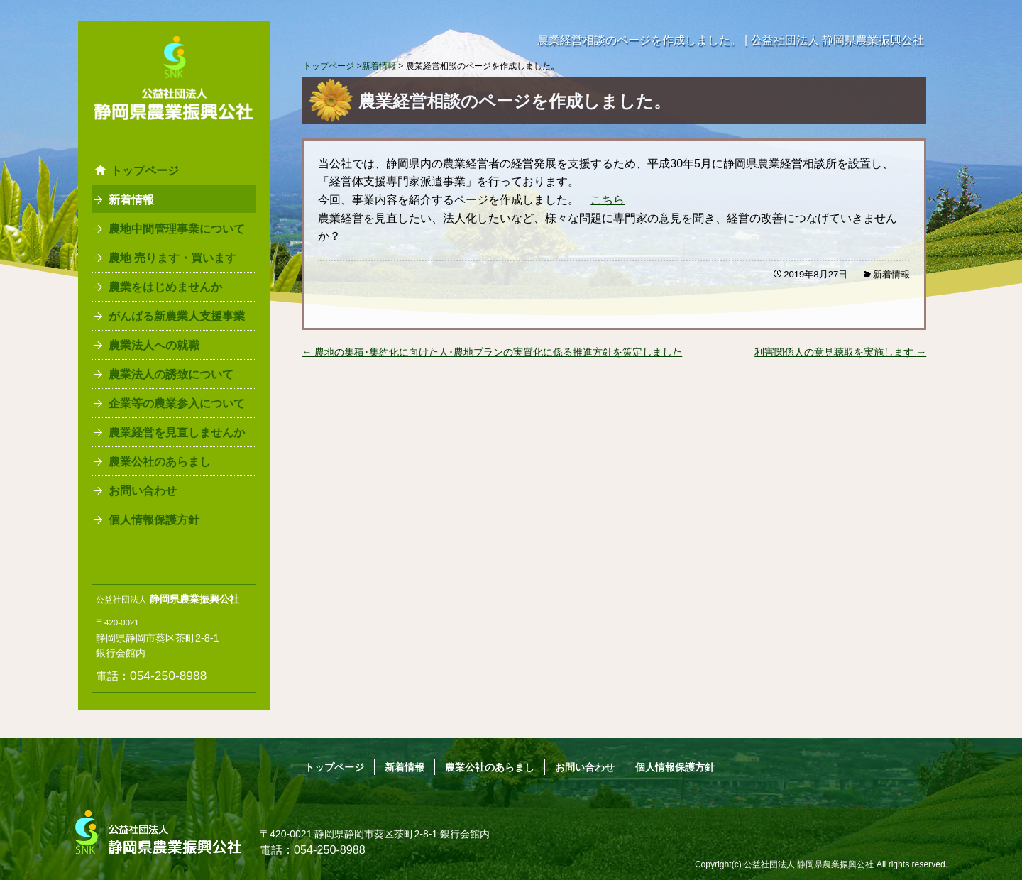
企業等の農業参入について (177, 403)
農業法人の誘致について (171, 374)
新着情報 (131, 200)
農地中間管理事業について (177, 229)
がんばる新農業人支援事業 (177, 316)
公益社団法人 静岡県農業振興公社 (809, 864)
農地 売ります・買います (172, 258)
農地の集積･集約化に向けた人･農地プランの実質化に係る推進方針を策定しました (492, 352)
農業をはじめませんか (165, 287)
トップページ (145, 171)
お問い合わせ (143, 491)
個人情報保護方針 (154, 520)
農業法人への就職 (154, 345)
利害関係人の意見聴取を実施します (840, 352)
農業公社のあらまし (160, 462)
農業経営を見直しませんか (177, 433)
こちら (607, 200)
